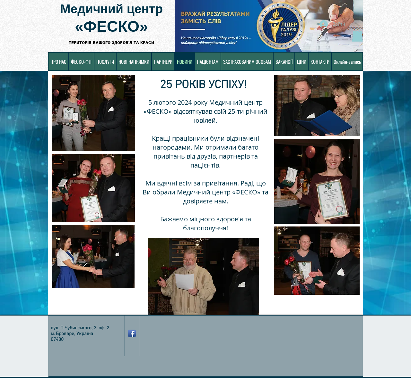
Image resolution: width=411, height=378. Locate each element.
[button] (357, 35)
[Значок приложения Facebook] (132, 333)
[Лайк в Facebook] (184, 362)
